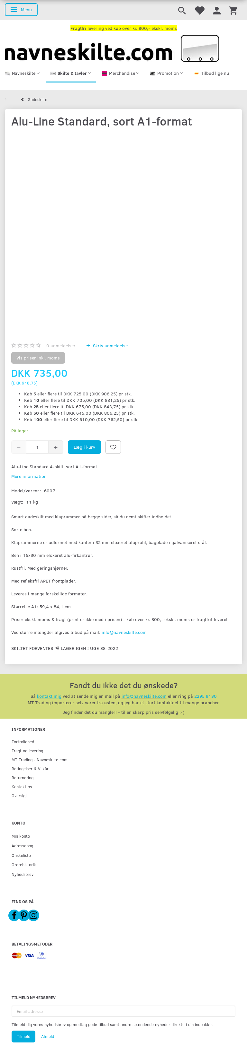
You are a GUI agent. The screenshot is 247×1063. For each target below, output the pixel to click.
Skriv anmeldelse (110, 345)
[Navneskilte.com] (112, 47)
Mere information (29, 476)
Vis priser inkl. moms (38, 358)
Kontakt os (22, 786)
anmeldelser (61, 345)
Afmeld (47, 1036)
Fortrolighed (23, 741)
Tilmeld (23, 1036)
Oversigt (19, 795)
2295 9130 (205, 696)
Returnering (22, 777)
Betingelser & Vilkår (30, 768)
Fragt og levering (27, 750)
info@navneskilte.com (124, 632)
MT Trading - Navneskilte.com (40, 759)
